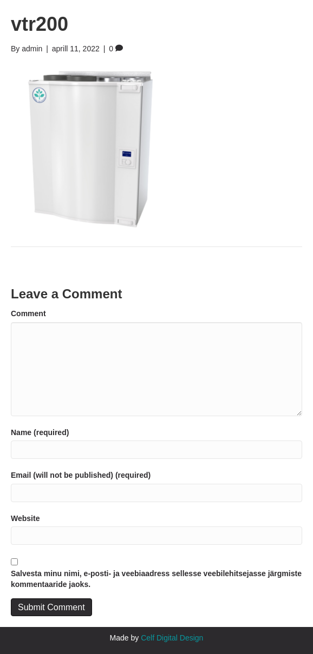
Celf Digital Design (172, 637)
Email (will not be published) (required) (81, 475)
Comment (28, 313)
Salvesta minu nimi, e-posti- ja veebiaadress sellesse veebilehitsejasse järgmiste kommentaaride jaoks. (156, 579)
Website (25, 518)
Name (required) (40, 432)
